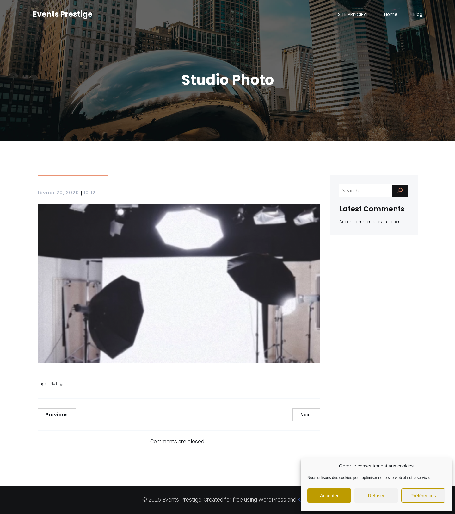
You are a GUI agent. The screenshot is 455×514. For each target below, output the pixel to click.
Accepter (329, 495)
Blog (417, 14)
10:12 (89, 193)
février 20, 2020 (58, 193)
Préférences (423, 495)
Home (390, 14)
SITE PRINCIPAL (353, 14)
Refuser (376, 495)
